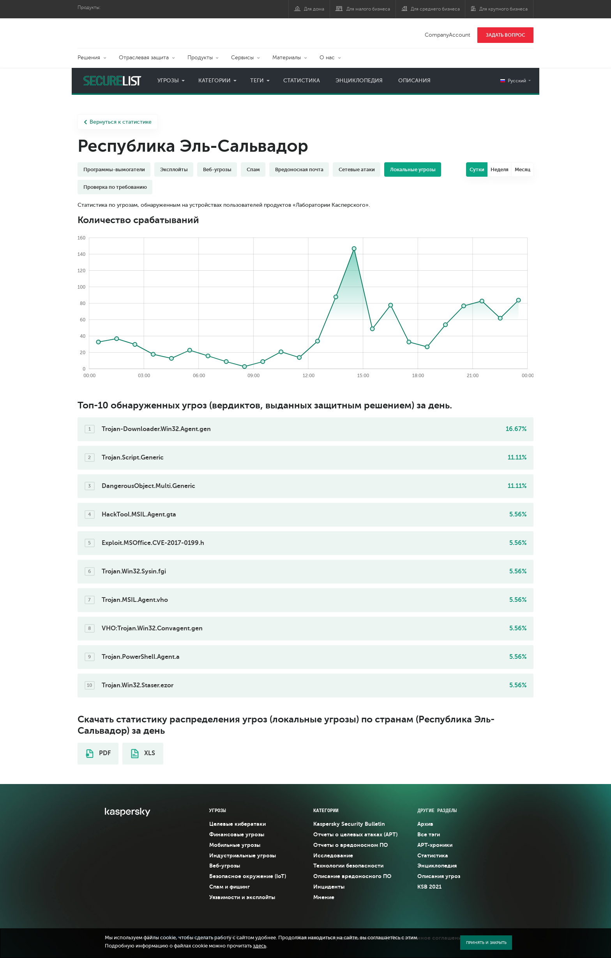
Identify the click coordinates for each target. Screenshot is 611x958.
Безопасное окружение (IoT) (247, 876)
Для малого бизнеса (368, 9)
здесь (259, 946)
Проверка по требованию (115, 187)
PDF (98, 753)
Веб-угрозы (217, 169)
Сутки (477, 169)
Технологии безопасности (348, 865)
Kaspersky (105, 29)
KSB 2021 (429, 886)
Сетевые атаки (357, 169)
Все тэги (428, 834)
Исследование (333, 855)
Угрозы (168, 80)
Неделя (500, 169)
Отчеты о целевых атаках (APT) (355, 834)
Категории (214, 80)
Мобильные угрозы (234, 845)
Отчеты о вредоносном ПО (350, 845)
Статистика (301, 80)
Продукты (200, 57)
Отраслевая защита (144, 57)
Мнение (323, 897)
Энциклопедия (359, 80)
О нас (327, 57)
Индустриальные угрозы (242, 855)
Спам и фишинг (229, 886)
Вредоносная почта (299, 169)
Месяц (522, 169)
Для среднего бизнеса (435, 9)
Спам (253, 169)
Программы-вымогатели (114, 169)
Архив (425, 824)
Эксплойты (174, 169)
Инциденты (328, 886)
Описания (414, 80)
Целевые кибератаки (237, 824)
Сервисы (242, 57)
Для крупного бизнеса (503, 9)
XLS (143, 753)
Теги (257, 80)
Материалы (286, 57)
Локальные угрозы (413, 169)
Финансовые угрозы (236, 834)
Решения (89, 57)
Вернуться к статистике (118, 122)
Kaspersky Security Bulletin (349, 824)
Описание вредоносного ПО (352, 876)
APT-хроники (434, 845)
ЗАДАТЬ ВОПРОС (505, 35)
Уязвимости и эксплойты (242, 897)
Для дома (314, 9)
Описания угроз (438, 876)
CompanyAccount (447, 35)
